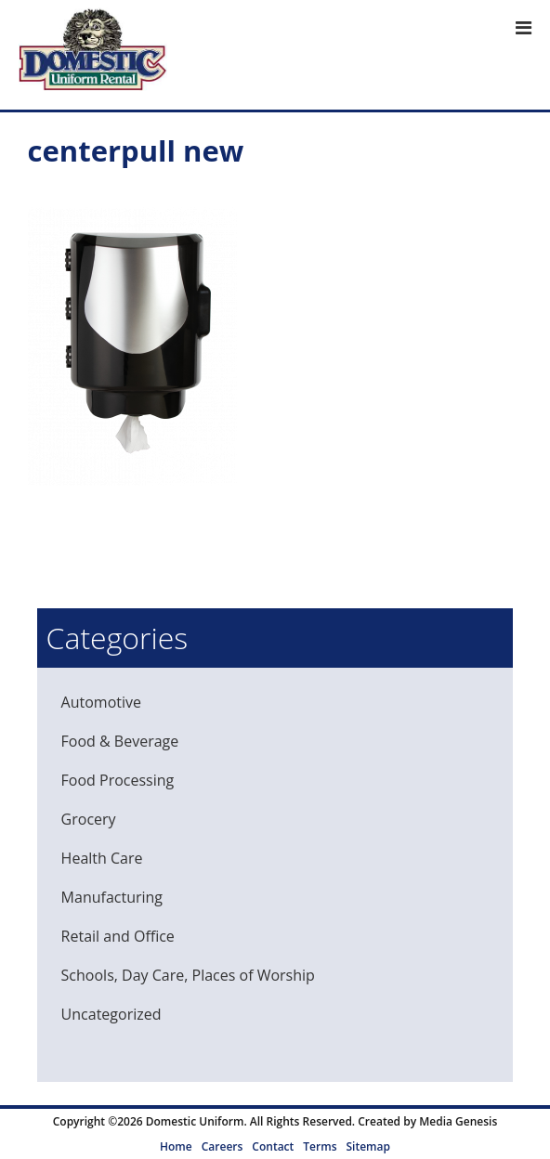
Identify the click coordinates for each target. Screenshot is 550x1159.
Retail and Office (118, 936)
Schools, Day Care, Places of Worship (188, 975)
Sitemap (367, 1146)
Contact (273, 1146)
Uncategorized (111, 1014)
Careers (222, 1146)
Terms (319, 1146)
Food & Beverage (120, 741)
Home (176, 1146)
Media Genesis (458, 1121)
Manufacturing (112, 897)
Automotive (101, 702)
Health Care (102, 858)
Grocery (88, 819)
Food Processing (118, 780)
